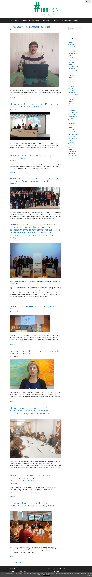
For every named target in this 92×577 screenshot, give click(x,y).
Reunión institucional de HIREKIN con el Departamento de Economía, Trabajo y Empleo (32, 504)
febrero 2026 (72, 44)
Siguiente (21, 562)
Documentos (55, 20)
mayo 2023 (71, 101)
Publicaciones (46, 20)
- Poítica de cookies (56, 570)
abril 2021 (71, 147)
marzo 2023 (71, 106)
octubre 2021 (72, 136)
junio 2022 (71, 121)
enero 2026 (71, 47)
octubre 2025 (72, 51)
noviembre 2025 (73, 49)
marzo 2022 (71, 127)
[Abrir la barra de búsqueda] (81, 20)
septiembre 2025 (73, 53)
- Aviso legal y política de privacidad (56, 568)
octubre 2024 (72, 68)
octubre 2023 (72, 92)
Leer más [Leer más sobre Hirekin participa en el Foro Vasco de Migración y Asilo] (12, 344)
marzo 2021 (71, 149)
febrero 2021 (72, 151)
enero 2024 (71, 86)
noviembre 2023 (73, 90)
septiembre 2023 (73, 95)
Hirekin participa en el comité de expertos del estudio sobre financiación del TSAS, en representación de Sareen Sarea (32, 478)
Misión (16, 20)
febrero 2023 (72, 108)
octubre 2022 (72, 114)
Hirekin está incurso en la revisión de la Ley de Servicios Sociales (32, 156)
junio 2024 (71, 75)
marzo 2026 (71, 42)
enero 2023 (71, 110)
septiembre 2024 (73, 71)
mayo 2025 (71, 60)
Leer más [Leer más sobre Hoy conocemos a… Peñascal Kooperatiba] (12, 97)
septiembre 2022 (73, 116)
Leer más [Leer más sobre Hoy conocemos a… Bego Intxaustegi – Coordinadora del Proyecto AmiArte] (12, 401)
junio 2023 (71, 99)
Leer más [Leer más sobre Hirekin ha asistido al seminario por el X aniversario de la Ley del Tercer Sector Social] (47, 149)
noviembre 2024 (73, 66)
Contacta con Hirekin (14, 568)
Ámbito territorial (25, 20)
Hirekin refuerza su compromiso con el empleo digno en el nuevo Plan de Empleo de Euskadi (35, 180)
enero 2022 (71, 132)
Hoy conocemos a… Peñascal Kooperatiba (30, 26)
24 (16, 562)
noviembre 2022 (73, 112)
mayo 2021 (71, 145)
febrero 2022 (72, 130)
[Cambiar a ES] (89, 1)
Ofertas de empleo (66, 20)
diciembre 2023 (72, 88)
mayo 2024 (71, 77)
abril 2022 (71, 125)
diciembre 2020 (72, 156)
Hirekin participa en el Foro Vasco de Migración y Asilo (33, 307)
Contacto (75, 20)
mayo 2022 (71, 123)
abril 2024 (71, 79)
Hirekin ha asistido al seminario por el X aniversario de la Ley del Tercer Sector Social (34, 105)
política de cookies (85, 573)
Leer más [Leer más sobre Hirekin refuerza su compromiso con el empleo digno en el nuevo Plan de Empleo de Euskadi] (51, 218)
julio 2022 (71, 119)
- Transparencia (56, 571)
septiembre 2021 (73, 138)
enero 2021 (71, 153)
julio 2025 (71, 55)
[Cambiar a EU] (87, 1)
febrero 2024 (72, 84)
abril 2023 (71, 103)
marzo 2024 (71, 82)
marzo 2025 (71, 64)
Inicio (11, 20)
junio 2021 (71, 143)
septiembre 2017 (73, 158)
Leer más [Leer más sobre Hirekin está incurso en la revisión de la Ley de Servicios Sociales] (12, 172)
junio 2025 (71, 58)
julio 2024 (71, 73)
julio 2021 (71, 140)
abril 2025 (71, 62)
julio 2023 (71, 97)
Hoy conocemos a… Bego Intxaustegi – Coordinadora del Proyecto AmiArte (35, 352)
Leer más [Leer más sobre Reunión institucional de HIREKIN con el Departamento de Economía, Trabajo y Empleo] (12, 556)
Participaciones (36, 20)
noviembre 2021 (73, 134)
